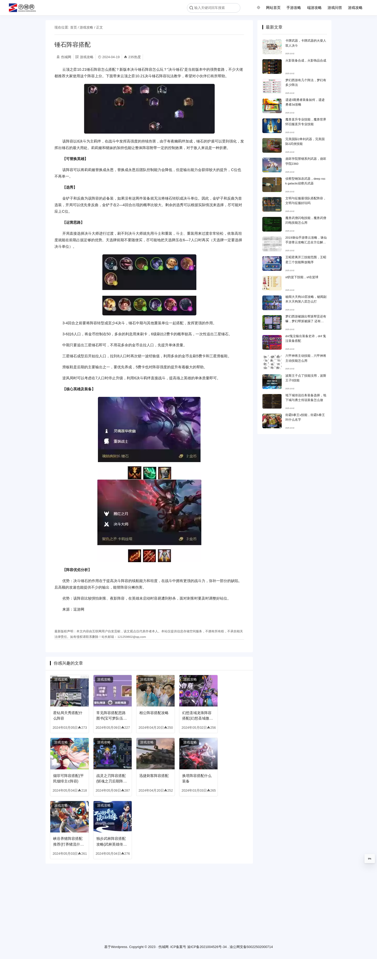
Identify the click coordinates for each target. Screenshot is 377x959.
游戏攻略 (355, 8)
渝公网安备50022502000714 (251, 947)
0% (369, 858)
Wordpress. (119, 947)
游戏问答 (335, 8)
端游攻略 (314, 8)
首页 (73, 27)
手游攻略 (293, 8)
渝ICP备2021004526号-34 (207, 947)
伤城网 (163, 947)
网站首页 (273, 8)
